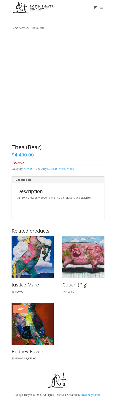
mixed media (66, 168)
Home (15, 27)
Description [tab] (23, 179)
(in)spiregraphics (91, 395)
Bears (54, 168)
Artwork (24, 27)
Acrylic (45, 168)
